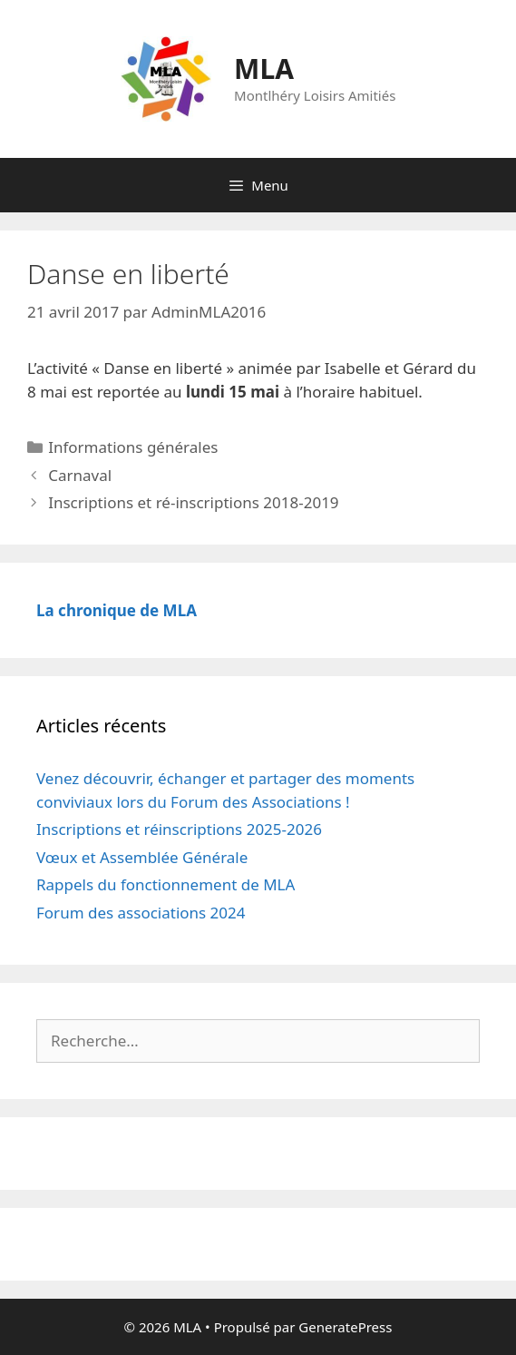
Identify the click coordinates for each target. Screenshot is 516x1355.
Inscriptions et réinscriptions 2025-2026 (179, 829)
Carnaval (80, 475)
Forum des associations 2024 (141, 912)
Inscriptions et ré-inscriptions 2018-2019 (193, 502)
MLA (264, 68)
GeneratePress (345, 1327)
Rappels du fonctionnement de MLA (165, 884)
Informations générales (133, 447)
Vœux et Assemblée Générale (142, 857)
